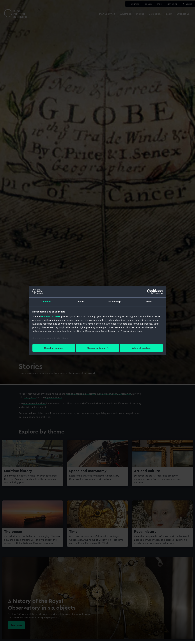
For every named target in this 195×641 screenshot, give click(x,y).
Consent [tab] (46, 301)
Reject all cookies (53, 348)
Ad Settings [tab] (114, 301)
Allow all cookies (141, 348)
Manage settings (97, 348)
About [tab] (149, 301)
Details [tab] (80, 301)
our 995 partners (51, 316)
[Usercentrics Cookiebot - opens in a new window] (149, 291)
